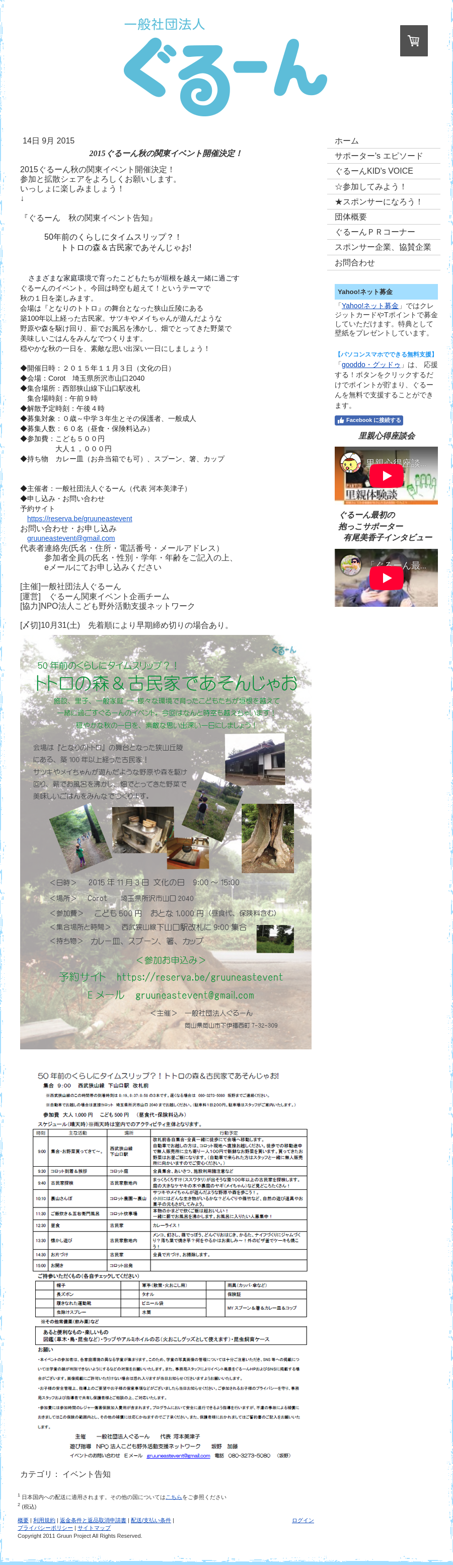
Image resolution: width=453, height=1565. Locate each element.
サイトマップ (94, 1528)
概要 (23, 1520)
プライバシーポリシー (45, 1528)
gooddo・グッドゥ (371, 365)
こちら (174, 1496)
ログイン (303, 1520)
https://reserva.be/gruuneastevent (79, 519)
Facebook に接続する (369, 420)
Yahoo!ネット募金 (370, 306)
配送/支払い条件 (151, 1520)
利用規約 (44, 1520)
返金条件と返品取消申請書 (93, 1520)
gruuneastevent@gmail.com (71, 538)
